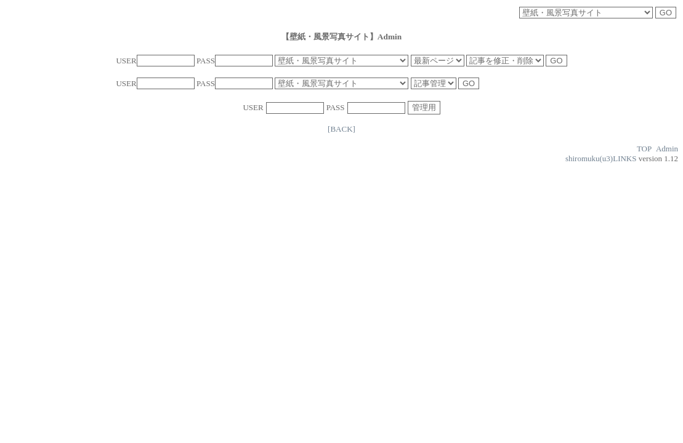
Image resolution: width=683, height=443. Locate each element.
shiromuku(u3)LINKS (601, 158)
